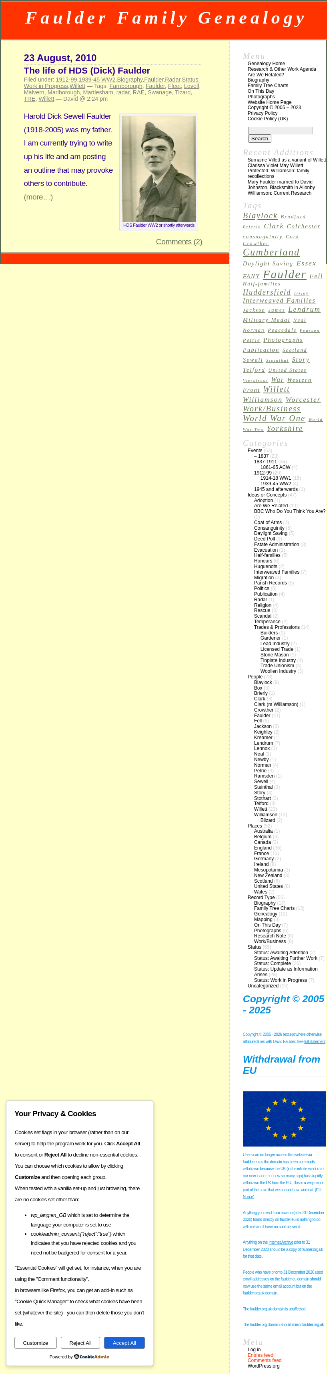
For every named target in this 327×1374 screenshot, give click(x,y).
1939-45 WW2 (96, 79)
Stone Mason (275, 655)
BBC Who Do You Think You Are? (290, 511)
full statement (314, 1041)
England (263, 848)
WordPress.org (264, 1366)
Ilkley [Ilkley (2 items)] (301, 293)
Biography (129, 79)
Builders (269, 633)
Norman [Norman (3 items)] (254, 330)
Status (254, 947)
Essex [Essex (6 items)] (307, 263)
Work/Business (270, 941)
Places (255, 826)
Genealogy (265, 914)
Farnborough (125, 86)
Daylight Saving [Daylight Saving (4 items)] (268, 263)
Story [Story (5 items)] (301, 359)
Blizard (268, 820)
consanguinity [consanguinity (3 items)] (263, 236)
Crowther (264, 710)
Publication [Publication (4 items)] (261, 350)
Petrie (260, 771)
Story (259, 793)
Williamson (265, 815)
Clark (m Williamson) (276, 704)
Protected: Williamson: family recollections (278, 173)
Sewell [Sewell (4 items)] (253, 360)
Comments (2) (179, 241)
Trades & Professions (277, 627)
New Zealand (268, 875)
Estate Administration (276, 544)
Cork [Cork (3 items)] (292, 236)
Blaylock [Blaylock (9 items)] (260, 215)
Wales (260, 892)
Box (258, 688)
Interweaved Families (276, 572)
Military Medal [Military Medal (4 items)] (267, 320)
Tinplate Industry (278, 660)
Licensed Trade (277, 649)
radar (123, 92)
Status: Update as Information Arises (286, 971)
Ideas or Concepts (267, 495)
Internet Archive (281, 1242)
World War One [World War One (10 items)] (274, 418)
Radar (172, 79)
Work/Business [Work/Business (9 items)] (272, 408)
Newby (261, 759)
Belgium (262, 837)
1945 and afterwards (276, 489)
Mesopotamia (268, 870)
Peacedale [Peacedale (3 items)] (282, 330)
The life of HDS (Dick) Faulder (87, 71)
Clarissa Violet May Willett (275, 165)
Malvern (34, 92)
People (255, 677)
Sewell (261, 781)
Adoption (263, 500)
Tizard (183, 92)
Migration (264, 577)
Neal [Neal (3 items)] (300, 320)
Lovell (191, 86)
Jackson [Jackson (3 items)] (254, 310)
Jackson (263, 726)
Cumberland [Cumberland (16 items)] (271, 252)
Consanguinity (269, 528)
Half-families (267, 555)
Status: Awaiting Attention (281, 952)
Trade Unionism (277, 665)
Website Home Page (270, 102)
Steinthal (263, 787)
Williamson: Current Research (279, 193)
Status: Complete (272, 963)
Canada (262, 842)
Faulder (153, 79)
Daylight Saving (270, 533)
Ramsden (264, 776)
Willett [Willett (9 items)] (276, 389)
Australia (263, 831)
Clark (259, 699)
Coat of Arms (268, 522)
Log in (254, 1349)
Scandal (262, 616)
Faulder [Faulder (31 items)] (285, 274)
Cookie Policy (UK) (268, 119)
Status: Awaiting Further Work (285, 958)
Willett (77, 86)
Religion (262, 605)
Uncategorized (263, 986)
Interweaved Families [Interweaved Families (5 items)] (279, 300)
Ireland (261, 864)
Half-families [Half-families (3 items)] (262, 284)
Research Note (270, 936)
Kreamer (263, 737)
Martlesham (98, 92)
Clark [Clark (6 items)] (274, 226)
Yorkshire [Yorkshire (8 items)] (285, 428)
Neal (259, 754)
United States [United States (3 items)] (287, 370)
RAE (139, 92)
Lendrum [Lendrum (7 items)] (304, 309)
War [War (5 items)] (278, 379)
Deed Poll (264, 539)
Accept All (124, 1343)
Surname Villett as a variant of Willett (287, 160)
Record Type (261, 897)
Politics (261, 588)
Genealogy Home (266, 63)
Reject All (80, 1343)
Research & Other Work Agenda (282, 69)
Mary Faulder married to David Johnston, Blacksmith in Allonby (281, 184)
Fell (258, 721)
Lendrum (263, 743)
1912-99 (66, 79)
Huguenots (265, 566)
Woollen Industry (278, 671)
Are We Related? (266, 75)
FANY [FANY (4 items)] (251, 276)
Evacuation (266, 550)
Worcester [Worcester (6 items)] (303, 399)
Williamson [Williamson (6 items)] (263, 399)
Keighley (263, 732)
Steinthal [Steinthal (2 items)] (277, 360)
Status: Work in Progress (280, 980)
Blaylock (263, 682)
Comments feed (265, 1360)
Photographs (261, 97)
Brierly (261, 693)
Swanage (160, 92)
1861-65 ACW (276, 467)
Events (255, 450)
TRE (30, 99)
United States (268, 886)
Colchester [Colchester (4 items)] (304, 226)
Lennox (262, 748)
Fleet (174, 86)
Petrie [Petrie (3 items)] (252, 340)
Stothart (262, 798)
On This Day (261, 91)
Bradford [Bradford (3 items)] (293, 216)
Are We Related (271, 506)
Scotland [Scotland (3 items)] (295, 350)
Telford (261, 803)
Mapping (263, 919)
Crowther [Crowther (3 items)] (256, 243)
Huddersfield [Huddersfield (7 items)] (267, 292)
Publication (266, 594)
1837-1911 (265, 462)
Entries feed (260, 1355)
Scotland (263, 881)
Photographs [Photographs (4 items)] (283, 340)
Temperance (267, 621)
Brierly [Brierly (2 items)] (252, 227)
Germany (264, 858)
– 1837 (261, 456)
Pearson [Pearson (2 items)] (310, 330)
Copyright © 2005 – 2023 (274, 107)
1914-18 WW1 (276, 478)
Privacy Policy (263, 113)
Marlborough (64, 92)
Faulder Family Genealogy (166, 18)
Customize (35, 1343)
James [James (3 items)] (276, 310)
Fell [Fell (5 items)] (316, 276)
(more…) (38, 197)
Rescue (262, 610)
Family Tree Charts (268, 85)
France (261, 853)
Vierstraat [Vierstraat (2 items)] (256, 380)
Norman (262, 765)
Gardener (271, 638)
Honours (263, 561)
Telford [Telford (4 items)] (254, 370)
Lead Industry (275, 643)
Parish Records (270, 583)
